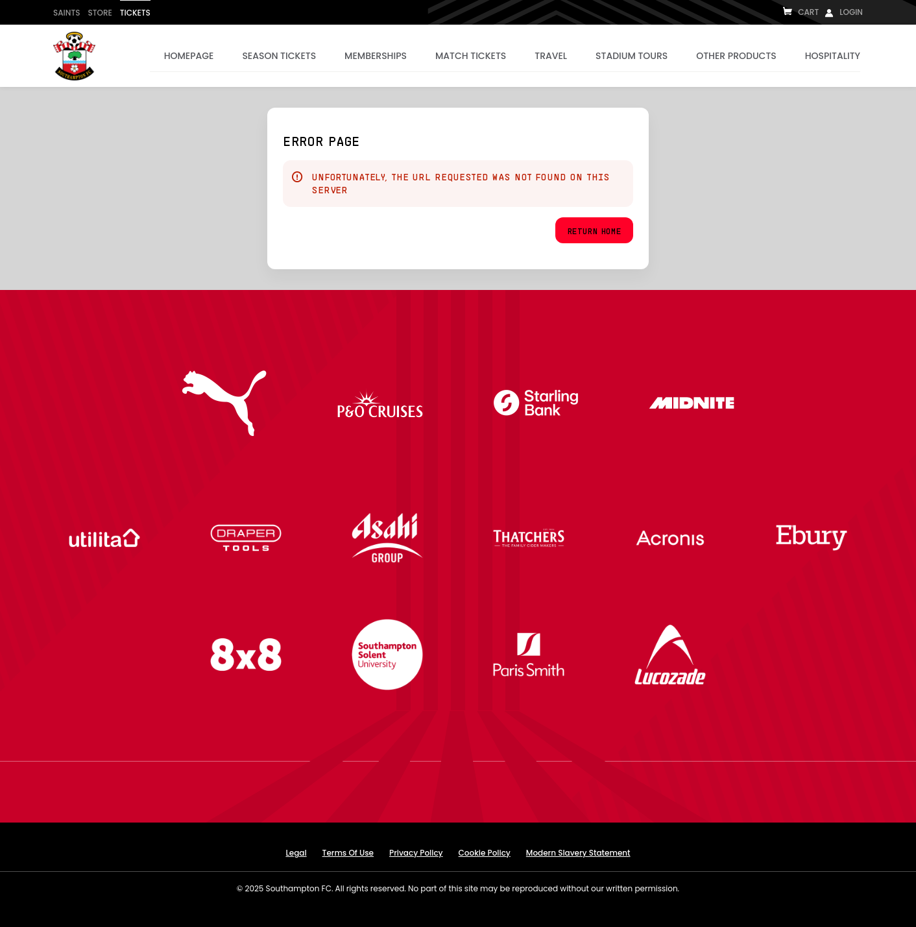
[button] (594, 230)
